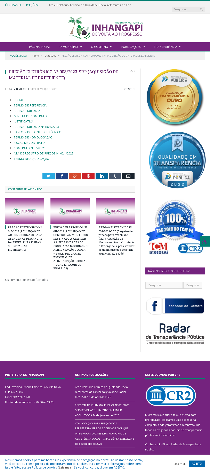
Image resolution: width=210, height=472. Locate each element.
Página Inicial (39, 43)
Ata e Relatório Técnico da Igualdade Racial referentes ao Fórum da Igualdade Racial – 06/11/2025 (91, 5)
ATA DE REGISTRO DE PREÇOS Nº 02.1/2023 (43, 149)
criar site (170, 411)
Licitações (128, 84)
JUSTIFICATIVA (23, 117)
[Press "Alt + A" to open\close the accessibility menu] (205, 241)
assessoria (189, 415)
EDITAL (19, 96)
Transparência (165, 43)
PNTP (162, 440)
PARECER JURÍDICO (27, 107)
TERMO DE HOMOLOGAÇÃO (33, 133)
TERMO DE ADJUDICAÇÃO (31, 154)
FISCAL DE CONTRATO (29, 138)
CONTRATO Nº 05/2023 (30, 144)
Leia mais (65, 467)
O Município (68, 43)
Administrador (19, 84)
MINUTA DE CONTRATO (30, 112)
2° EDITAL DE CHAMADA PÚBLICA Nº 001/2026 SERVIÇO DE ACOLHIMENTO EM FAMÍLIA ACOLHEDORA (102, 406)
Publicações (131, 43)
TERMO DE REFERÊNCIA (30, 101)
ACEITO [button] (197, 463)
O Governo (99, 43)
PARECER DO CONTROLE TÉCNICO (37, 128)
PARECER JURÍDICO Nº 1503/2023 (36, 123)
